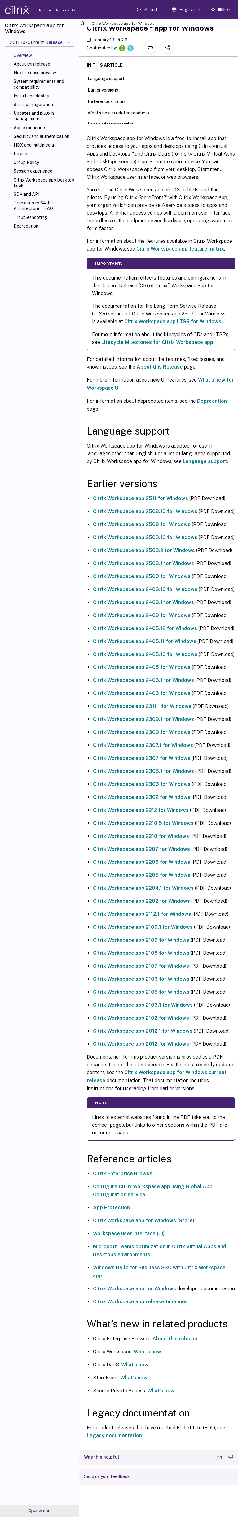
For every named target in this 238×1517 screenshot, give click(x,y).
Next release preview (35, 72)
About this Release (160, 367)
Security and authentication (41, 136)
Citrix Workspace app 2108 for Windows (141, 953)
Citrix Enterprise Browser (124, 1173)
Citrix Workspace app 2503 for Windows (142, 576)
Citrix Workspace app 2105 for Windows (141, 992)
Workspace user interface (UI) (129, 1233)
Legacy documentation (114, 1435)
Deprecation (26, 226)
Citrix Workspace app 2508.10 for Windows (145, 511)
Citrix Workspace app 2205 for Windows (141, 875)
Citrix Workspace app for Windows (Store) (143, 1220)
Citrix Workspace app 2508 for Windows (142, 524)
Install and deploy (31, 95)
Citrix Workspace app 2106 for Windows (141, 979)
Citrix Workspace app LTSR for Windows (172, 321)
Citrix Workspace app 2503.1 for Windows (143, 563)
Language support (205, 461)
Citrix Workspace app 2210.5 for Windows (143, 823)
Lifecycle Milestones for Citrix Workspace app (157, 342)
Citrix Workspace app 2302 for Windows (141, 797)
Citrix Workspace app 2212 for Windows (141, 810)
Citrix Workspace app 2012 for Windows (141, 1044)
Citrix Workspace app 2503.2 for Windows (144, 550)
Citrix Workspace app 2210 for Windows (141, 836)
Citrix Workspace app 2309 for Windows (142, 732)
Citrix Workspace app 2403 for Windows (142, 693)
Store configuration (33, 104)
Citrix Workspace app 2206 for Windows (141, 862)
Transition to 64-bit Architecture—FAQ (33, 205)
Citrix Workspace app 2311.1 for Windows (142, 706)
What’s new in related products (122, 112)
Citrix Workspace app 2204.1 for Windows (143, 888)
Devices (21, 153)
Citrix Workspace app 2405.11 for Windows (144, 641)
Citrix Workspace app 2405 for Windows (142, 667)
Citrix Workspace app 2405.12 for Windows (145, 628)
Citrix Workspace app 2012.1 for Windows (142, 1031)
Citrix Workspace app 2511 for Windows (140, 498)
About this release (32, 64)
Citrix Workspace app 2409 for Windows (142, 615)
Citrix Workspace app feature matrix (180, 249)
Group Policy (26, 162)
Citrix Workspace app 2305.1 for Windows (143, 771)
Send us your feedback (107, 1476)
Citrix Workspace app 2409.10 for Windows (145, 589)
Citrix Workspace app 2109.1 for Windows (143, 927)
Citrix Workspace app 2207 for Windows (141, 849)
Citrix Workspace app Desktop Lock (44, 183)
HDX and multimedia (34, 145)
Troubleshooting (30, 217)
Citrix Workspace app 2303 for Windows (142, 784)
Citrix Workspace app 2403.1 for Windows (143, 680)
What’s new (147, 1352)
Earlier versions (106, 89)
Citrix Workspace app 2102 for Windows (141, 1018)
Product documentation (53, 10)
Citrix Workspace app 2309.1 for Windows (143, 719)
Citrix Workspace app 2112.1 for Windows (142, 914)
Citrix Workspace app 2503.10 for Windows (145, 537)
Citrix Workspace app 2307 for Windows (141, 758)
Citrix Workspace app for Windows (123, 23)
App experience (29, 127)
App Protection (111, 1208)
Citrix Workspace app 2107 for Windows (141, 966)
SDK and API (26, 194)
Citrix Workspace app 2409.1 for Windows (143, 602)
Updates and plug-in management (34, 116)
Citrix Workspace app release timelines (140, 1302)
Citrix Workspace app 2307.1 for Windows (143, 745)
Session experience (33, 171)
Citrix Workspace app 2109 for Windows (141, 940)
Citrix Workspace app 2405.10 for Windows (145, 654)
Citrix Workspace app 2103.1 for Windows (143, 1005)
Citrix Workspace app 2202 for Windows (141, 901)
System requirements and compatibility (39, 84)
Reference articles (110, 101)
